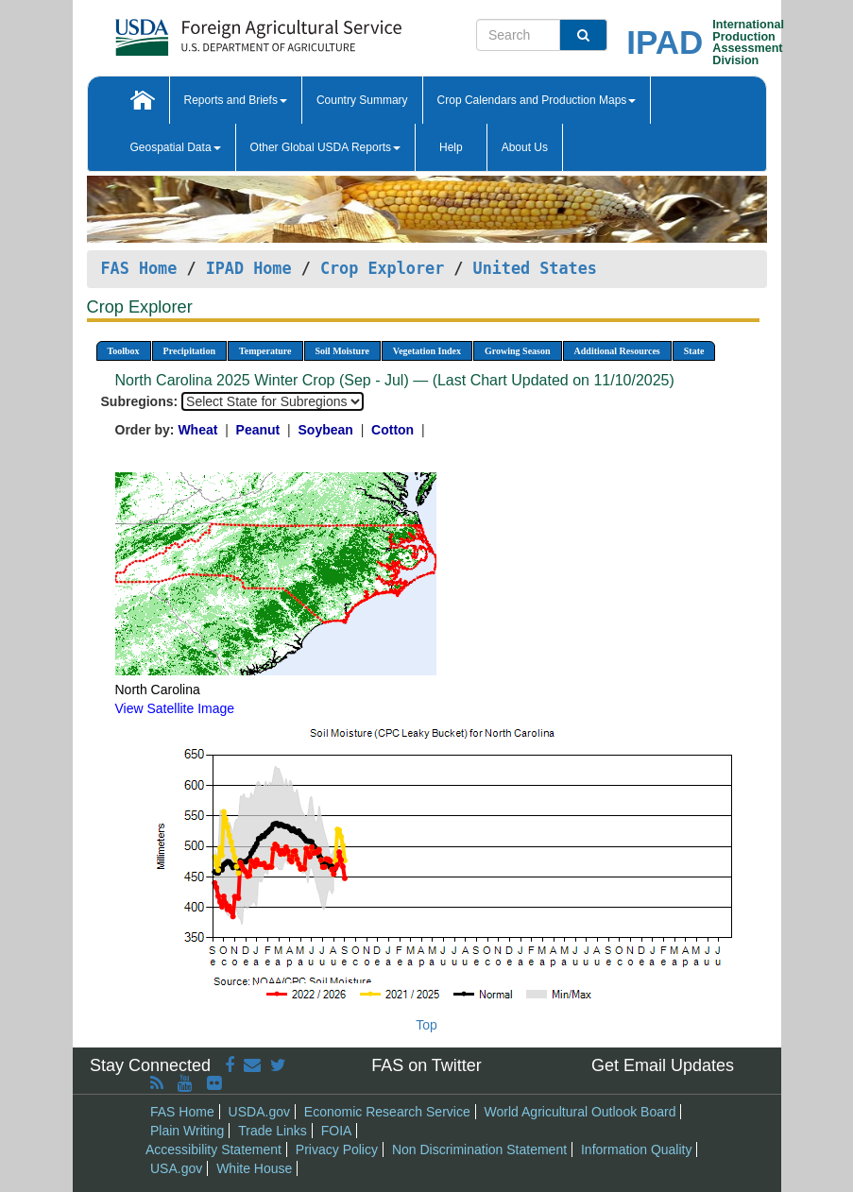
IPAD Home (249, 268)
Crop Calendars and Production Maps (537, 100)
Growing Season (518, 351)
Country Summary (362, 100)
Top (426, 1024)
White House (254, 1168)
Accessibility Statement (213, 1149)
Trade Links (272, 1130)
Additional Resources (617, 351)
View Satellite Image (175, 708)
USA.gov (176, 1168)
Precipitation (189, 351)
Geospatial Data (175, 147)
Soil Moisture (342, 351)
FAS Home (139, 268)
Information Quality (636, 1149)
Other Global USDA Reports (325, 147)
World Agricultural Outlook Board (580, 1111)
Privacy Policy (337, 1149)
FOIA (336, 1130)
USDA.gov (259, 1111)
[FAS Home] (211, 31)
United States (535, 268)
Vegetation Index (427, 351)
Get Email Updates (662, 1065)
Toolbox (124, 351)
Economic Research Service (387, 1111)
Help (451, 147)
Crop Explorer (382, 268)
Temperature (265, 351)
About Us (525, 147)
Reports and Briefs (235, 100)
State (694, 351)
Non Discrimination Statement (479, 1149)
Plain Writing (187, 1130)
